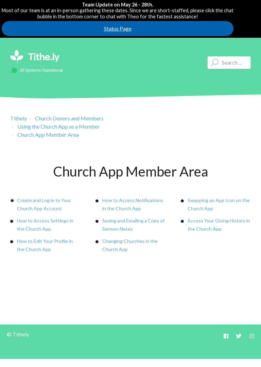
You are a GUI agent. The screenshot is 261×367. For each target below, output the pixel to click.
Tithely (18, 118)
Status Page (118, 28)
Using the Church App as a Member (58, 126)
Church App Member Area (48, 134)
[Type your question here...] (229, 62)
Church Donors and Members (69, 118)
